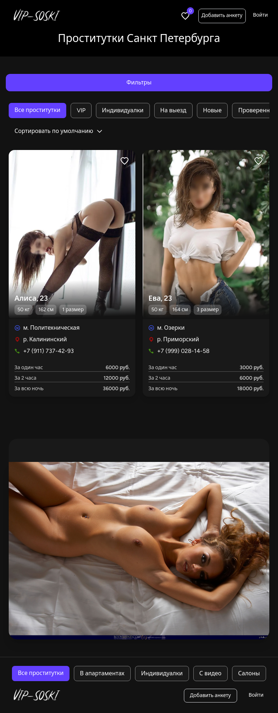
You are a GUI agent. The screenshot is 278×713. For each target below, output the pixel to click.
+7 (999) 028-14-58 (183, 350)
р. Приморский (178, 339)
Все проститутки (37, 110)
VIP (81, 110)
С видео (210, 673)
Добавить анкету (222, 15)
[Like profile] (124, 160)
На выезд (173, 110)
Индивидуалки (123, 110)
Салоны (249, 673)
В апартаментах (102, 673)
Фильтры (138, 82)
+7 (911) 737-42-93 (48, 350)
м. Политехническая (51, 327)
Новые (212, 110)
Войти (260, 15)
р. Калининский (45, 339)
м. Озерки (171, 327)
